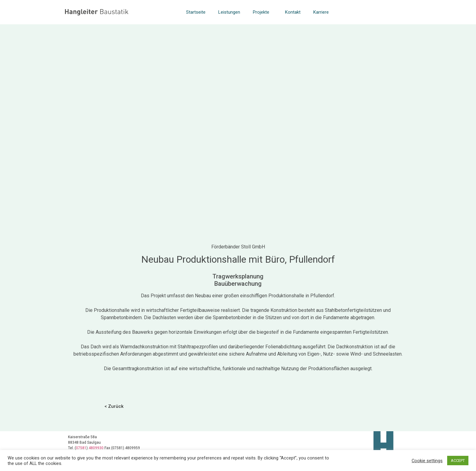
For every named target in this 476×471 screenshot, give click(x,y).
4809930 (96, 448)
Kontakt (293, 12)
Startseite (196, 12)
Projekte (262, 12)
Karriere (321, 12)
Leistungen (229, 12)
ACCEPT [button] (458, 460)
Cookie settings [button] (427, 460)
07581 (81, 448)
